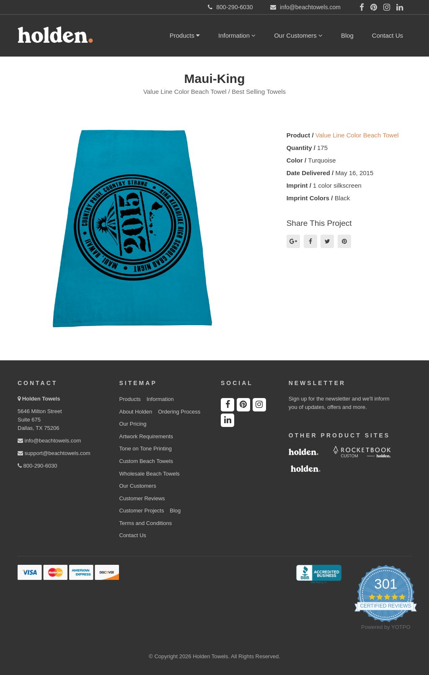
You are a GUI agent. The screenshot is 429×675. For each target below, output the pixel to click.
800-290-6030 (37, 466)
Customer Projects (141, 510)
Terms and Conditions (145, 523)
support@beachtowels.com (54, 453)
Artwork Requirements (146, 436)
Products (185, 35)
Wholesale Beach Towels (149, 474)
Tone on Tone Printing (145, 448)
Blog (347, 35)
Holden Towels (41, 399)
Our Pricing (133, 424)
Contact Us (387, 35)
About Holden (135, 412)
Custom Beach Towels (146, 461)
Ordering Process (179, 412)
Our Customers (298, 35)
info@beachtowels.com (49, 440)
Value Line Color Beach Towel (357, 135)
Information (237, 35)
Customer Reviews (142, 498)
